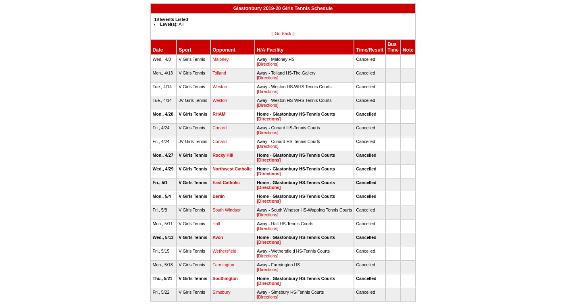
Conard (219, 127)
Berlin (218, 196)
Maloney (220, 59)
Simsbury (221, 292)
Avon (217, 237)
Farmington (223, 264)
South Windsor (226, 209)
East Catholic (226, 182)
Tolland (219, 73)
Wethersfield (224, 251)
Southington (225, 278)
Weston (219, 86)
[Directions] (267, 64)
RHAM (218, 114)
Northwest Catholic (232, 168)
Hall (216, 223)
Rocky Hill (222, 155)
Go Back (283, 33)
